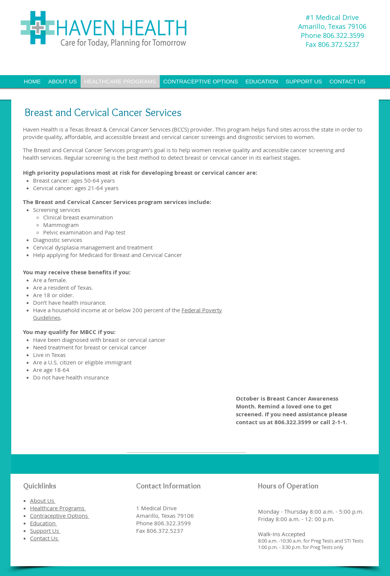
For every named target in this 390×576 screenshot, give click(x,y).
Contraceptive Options (59, 515)
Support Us (45, 530)
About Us (43, 500)
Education (43, 523)
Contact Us (44, 538)
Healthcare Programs (58, 508)
